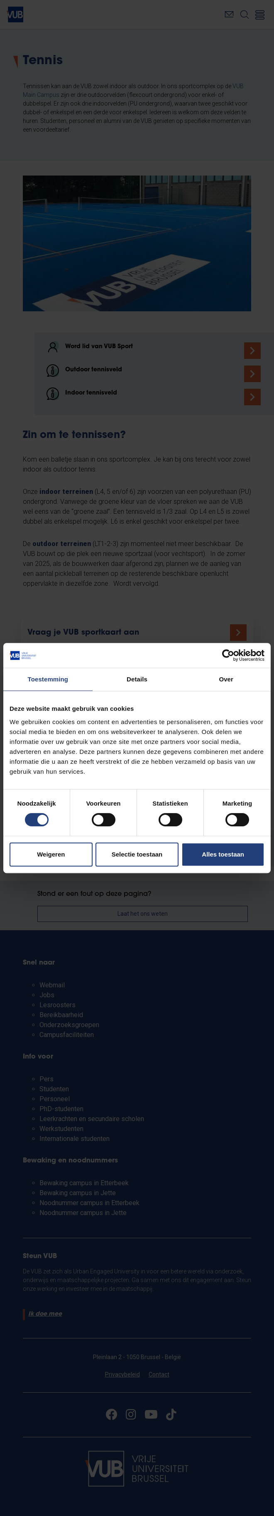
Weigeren (51, 854)
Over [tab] (226, 679)
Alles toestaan (223, 854)
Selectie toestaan (137, 854)
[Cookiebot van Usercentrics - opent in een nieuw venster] (228, 655)
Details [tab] (137, 679)
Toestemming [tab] (48, 679)
